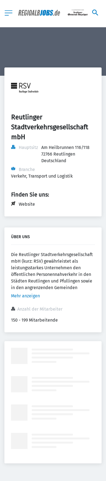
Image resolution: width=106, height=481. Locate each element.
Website (27, 204)
